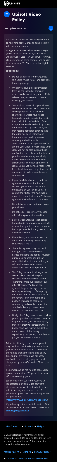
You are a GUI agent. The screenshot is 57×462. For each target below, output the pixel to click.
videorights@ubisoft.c (17, 410)
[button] (50, 28)
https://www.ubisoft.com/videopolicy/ (27, 399)
